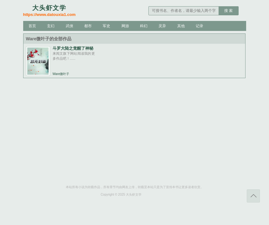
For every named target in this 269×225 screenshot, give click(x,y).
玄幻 (50, 26)
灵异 (162, 26)
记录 (199, 26)
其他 (181, 26)
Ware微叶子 (61, 74)
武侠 (69, 26)
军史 (106, 26)
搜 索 (228, 10)
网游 (125, 26)
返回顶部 (253, 195)
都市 (88, 26)
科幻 (143, 26)
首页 (32, 26)
